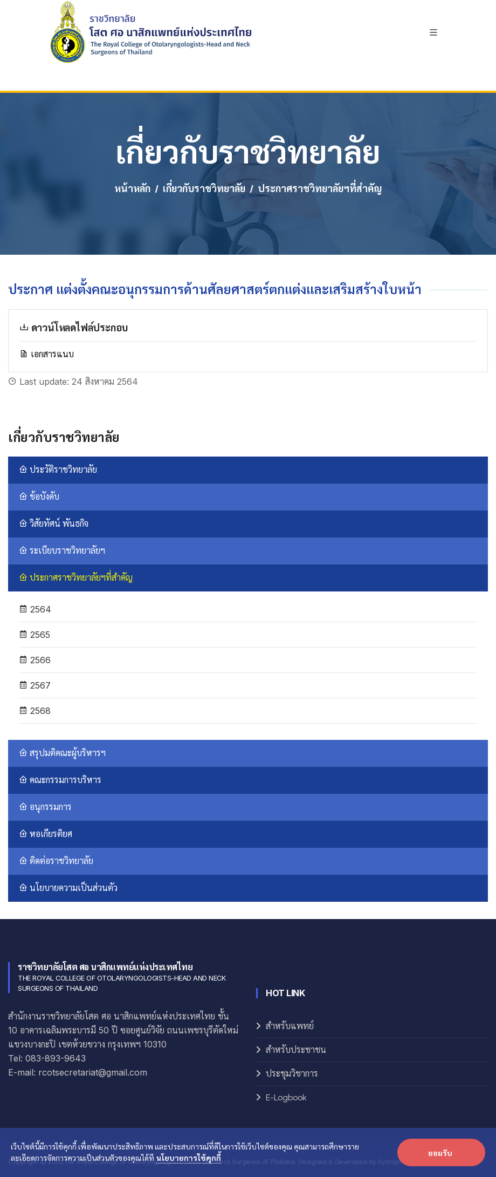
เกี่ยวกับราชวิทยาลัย (204, 189)
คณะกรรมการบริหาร (60, 780)
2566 (35, 660)
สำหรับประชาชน (296, 1050)
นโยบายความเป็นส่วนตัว (68, 888)
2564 (35, 609)
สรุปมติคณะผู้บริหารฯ (62, 753)
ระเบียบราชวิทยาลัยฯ (62, 551)
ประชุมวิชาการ (292, 1074)
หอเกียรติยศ (45, 834)
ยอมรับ (440, 1153)
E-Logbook (286, 1097)
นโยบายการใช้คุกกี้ (188, 1157)
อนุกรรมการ (45, 807)
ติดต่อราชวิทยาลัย (56, 861)
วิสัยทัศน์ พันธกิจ (53, 524)
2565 (34, 634)
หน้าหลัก (132, 189)
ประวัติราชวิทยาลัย (58, 470)
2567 (35, 685)
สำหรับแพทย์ (290, 1026)
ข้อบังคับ (39, 497)
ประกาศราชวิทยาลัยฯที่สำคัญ (76, 578)
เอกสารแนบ (46, 354)
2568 (35, 710)
